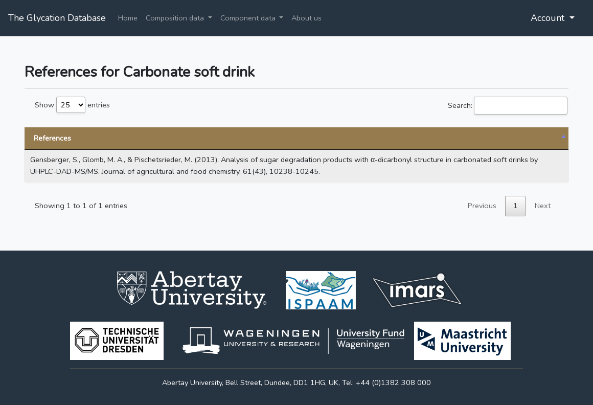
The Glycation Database (57, 18)
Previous (482, 205)
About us (306, 18)
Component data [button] (249, 18)
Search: (507, 106)
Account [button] (549, 18)
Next (543, 205)
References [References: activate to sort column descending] (52, 138)
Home (128, 18)
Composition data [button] (176, 18)
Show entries (72, 105)
